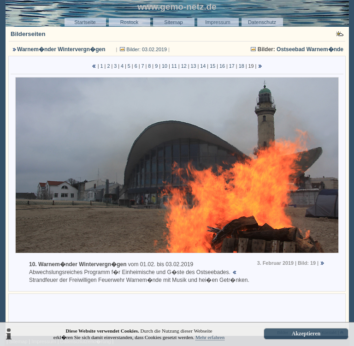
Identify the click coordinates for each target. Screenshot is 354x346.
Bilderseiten (28, 33)
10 (164, 66)
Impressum (217, 22)
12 (184, 66)
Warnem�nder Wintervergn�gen (61, 49)
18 (241, 66)
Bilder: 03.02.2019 (146, 49)
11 (174, 66)
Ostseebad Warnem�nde (310, 49)
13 (193, 66)
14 (203, 66)
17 (232, 66)
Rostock (129, 22)
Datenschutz (262, 22)
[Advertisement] (177, 309)
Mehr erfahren (209, 337)
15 (212, 66)
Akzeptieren (306, 333)
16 (222, 66)
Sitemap (173, 22)
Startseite (84, 22)
